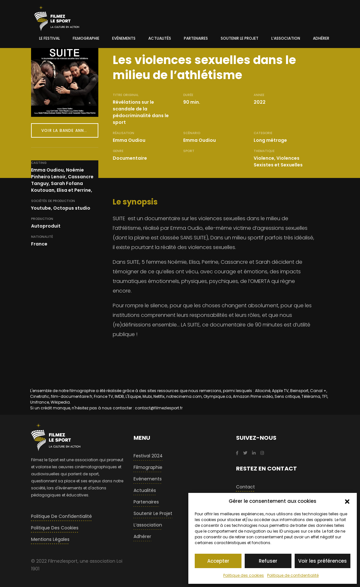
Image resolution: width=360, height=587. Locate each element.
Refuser (268, 561)
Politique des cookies (243, 575)
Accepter (218, 561)
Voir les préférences (322, 561)
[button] (347, 501)
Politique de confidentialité (293, 575)
